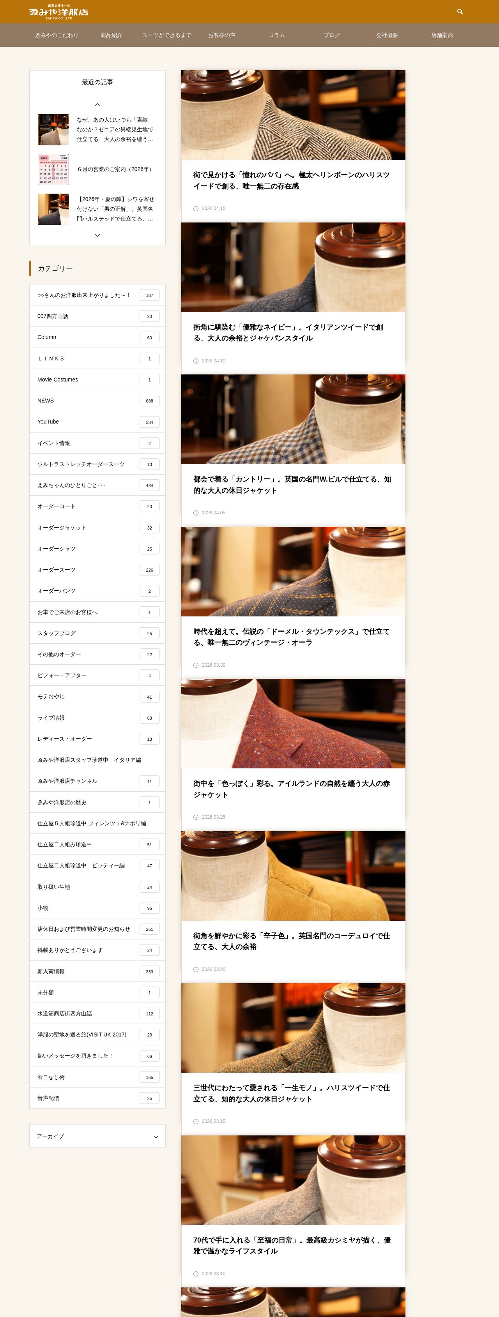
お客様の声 (221, 35)
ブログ (332, 35)
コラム (277, 35)
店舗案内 (442, 35)
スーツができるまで (166, 35)
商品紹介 (111, 35)
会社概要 (387, 35)
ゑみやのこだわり (57, 35)
